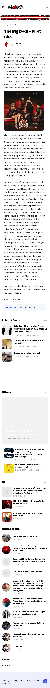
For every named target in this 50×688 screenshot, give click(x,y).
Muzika (14, 25)
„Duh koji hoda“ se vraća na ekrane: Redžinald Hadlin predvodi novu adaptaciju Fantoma (30, 490)
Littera (9, 427)
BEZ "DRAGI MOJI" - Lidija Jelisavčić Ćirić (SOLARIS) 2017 (23, 433)
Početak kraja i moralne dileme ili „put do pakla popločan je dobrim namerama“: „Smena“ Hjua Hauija (30, 453)
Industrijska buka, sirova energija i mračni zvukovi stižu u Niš (29, 613)
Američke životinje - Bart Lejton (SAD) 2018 (28, 514)
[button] (38, 307)
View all (45, 320)
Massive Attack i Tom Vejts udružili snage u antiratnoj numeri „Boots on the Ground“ (30, 548)
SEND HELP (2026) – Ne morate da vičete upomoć (28, 502)
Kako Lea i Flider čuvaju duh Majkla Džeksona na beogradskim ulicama (29, 560)
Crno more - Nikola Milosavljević (28, 571)
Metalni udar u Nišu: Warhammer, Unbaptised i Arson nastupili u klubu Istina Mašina (29, 601)
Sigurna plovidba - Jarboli (27, 353)
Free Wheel (18, 646)
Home (7, 25)
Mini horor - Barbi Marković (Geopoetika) (28, 466)
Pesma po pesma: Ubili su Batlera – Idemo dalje (29, 624)
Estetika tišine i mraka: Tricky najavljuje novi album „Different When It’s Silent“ (30, 329)
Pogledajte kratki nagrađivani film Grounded (29, 635)
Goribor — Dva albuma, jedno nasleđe (28, 342)
